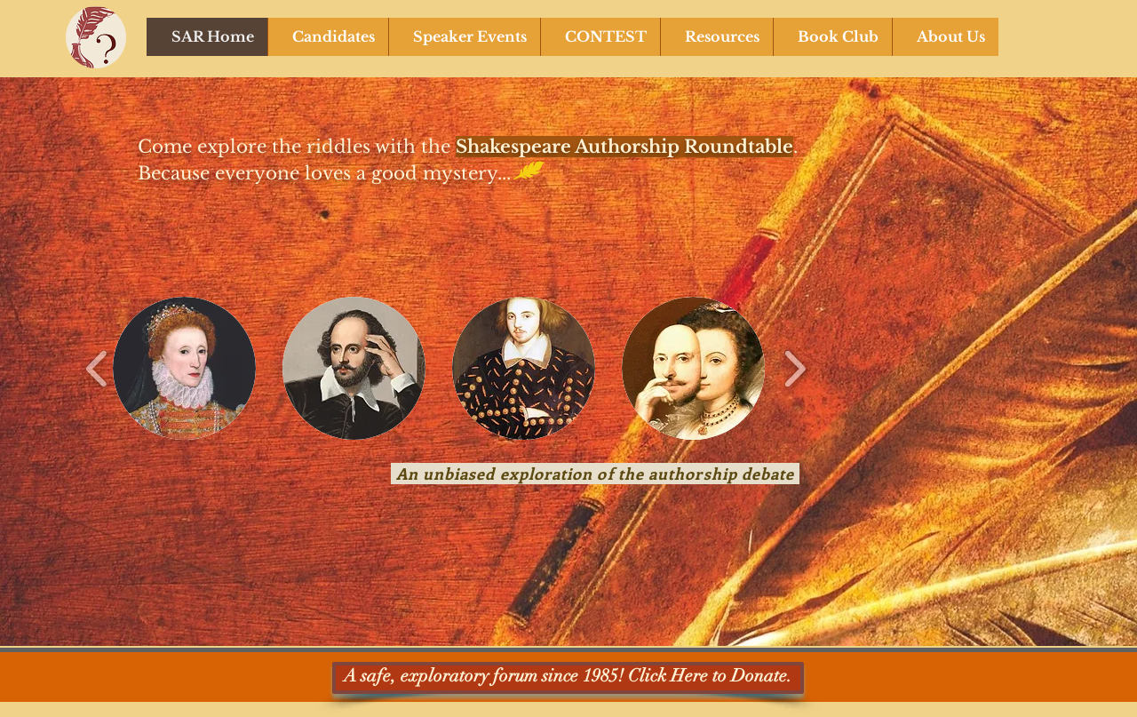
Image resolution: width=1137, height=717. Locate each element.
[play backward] (97, 368)
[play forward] (795, 368)
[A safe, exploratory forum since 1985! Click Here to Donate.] (568, 678)
